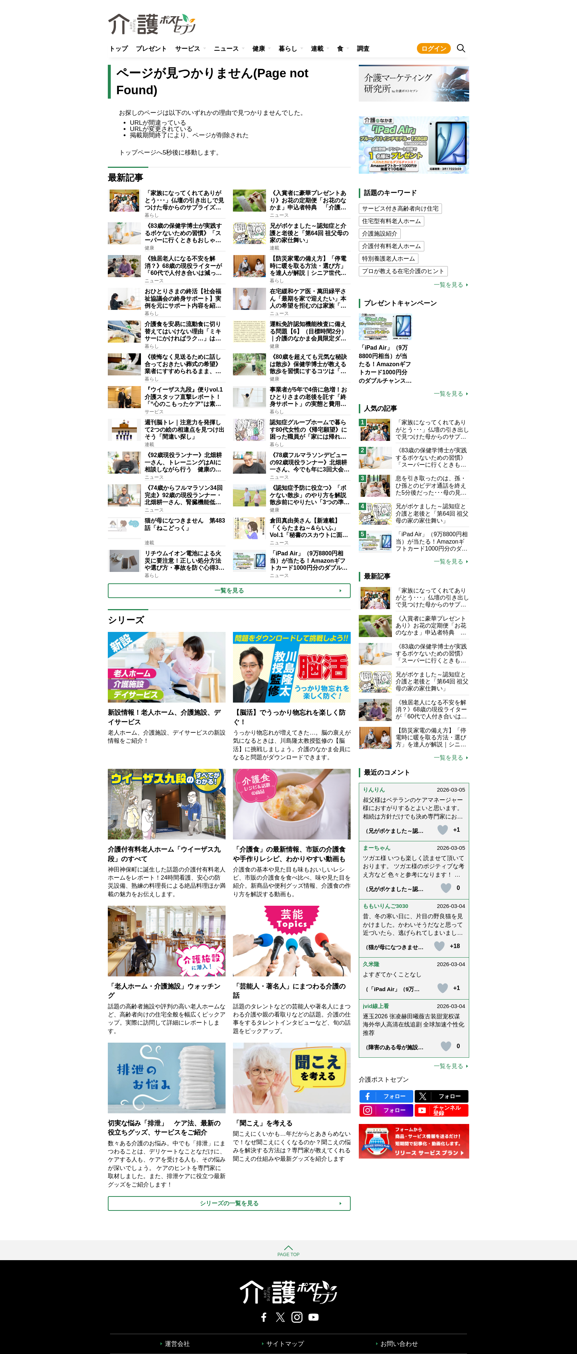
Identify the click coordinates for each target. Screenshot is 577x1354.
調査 (363, 48)
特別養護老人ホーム (388, 258)
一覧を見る (448, 285)
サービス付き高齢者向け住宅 (400, 208)
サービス (187, 48)
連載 (317, 48)
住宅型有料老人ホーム (391, 221)
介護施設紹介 (379, 233)
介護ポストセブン (384, 1079)
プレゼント (151, 48)
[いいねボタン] (442, 829)
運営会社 (177, 1344)
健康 (258, 48)
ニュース (226, 48)
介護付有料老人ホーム (391, 246)
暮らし (288, 48)
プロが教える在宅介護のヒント (403, 271)
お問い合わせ (399, 1344)
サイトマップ (285, 1344)
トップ (118, 48)
